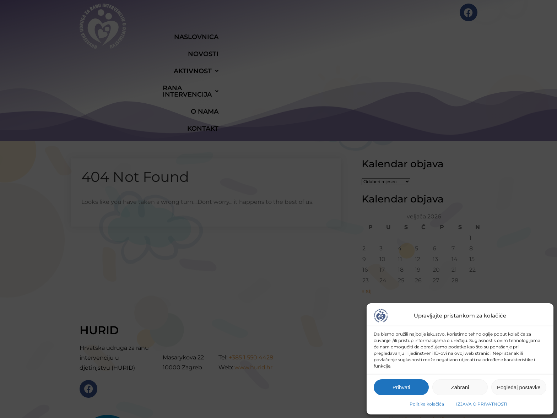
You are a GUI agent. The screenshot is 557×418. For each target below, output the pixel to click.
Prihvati (401, 387)
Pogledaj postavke (519, 387)
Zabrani (460, 387)
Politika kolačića (427, 404)
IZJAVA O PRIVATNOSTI (481, 404)
